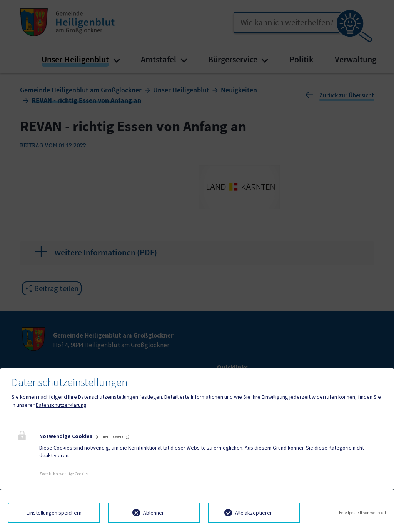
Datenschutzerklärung (61, 404)
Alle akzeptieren (254, 512)
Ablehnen (154, 512)
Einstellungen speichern (54, 512)
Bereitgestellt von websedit (362, 512)
